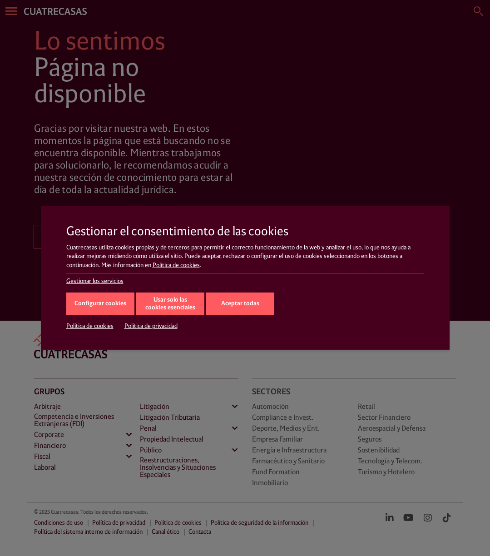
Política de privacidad (151, 326)
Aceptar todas (240, 304)
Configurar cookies (100, 304)
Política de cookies (176, 265)
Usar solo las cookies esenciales (170, 304)
